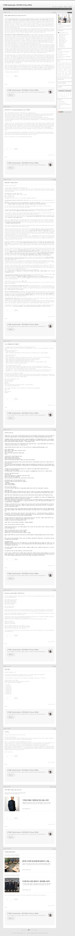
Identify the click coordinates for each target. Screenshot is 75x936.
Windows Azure (61, 66)
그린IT (67, 76)
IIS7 (60, 72)
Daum (37, 933)
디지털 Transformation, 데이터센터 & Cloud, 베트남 (17, 5)
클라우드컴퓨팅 (66, 68)
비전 (55, 429)
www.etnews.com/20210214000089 (12, 875)
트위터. (59, 106)
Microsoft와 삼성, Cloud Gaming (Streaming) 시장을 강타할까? (17, 109)
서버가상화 (68, 66)
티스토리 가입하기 (68, 112)
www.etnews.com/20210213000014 (12, 855)
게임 (55, 107)
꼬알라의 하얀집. (61, 101)
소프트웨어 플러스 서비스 (66, 62)
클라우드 (69, 74)
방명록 (70, 6)
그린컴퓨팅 (60, 64)
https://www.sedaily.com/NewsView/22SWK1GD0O (15, 792)
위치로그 (65, 6)
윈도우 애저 (65, 64)
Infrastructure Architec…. (62, 103)
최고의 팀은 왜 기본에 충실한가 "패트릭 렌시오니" (15, 593)
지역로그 (15, 933)
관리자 (21, 933)
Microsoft (60, 74)
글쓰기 (24, 933)
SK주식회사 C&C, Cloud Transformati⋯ (62, 55)
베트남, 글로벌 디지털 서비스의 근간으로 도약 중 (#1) (15, 15)
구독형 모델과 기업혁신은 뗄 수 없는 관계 (13, 789)
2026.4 (65, 90)
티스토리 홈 (61, 111)
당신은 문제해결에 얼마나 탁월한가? (12, 344)
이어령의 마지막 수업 (9, 432)
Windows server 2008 (62, 76)
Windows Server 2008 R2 (63, 73)
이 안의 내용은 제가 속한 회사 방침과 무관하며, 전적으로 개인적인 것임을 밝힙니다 (26, 92)
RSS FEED (71, 12)
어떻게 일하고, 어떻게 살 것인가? (11, 182)
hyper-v (65, 69)
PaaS (70, 72)
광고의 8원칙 (7, 669)
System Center (65, 65)
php (70, 73)
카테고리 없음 (53, 786)
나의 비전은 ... (8, 731)
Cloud (55, 849)
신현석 (64, 70)
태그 (56, 6)
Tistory (46, 933)
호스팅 (62, 68)
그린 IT (66, 72)
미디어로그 (60, 6)
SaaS (70, 65)
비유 (65, 66)
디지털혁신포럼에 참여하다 (10, 852)
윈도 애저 (65, 74)
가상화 (59, 62)
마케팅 (55, 12)
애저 (63, 72)
